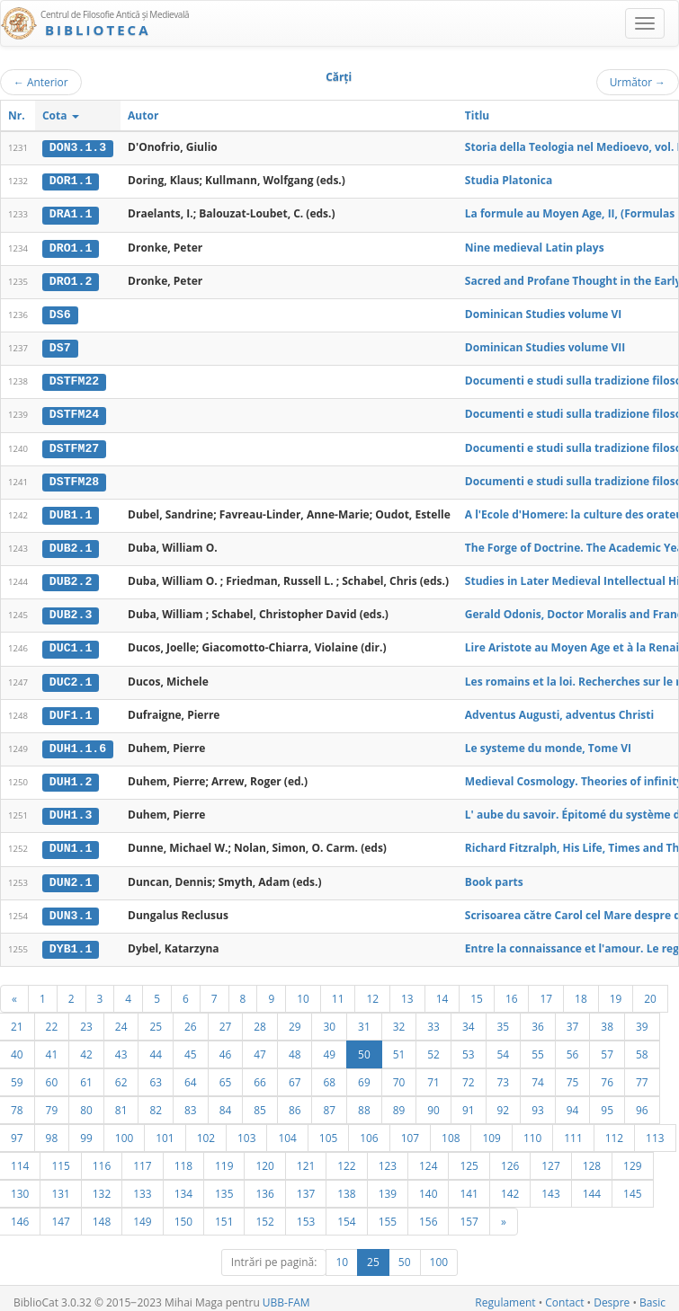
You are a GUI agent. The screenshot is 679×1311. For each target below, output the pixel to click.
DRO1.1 (70, 246)
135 (224, 1185)
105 (328, 1129)
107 (410, 1129)
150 (183, 1213)
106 (369, 1129)
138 (346, 1185)
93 (538, 1101)
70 (399, 1074)
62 (121, 1074)
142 (510, 1185)
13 (407, 990)
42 (86, 1046)
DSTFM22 (74, 379)
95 (607, 1101)
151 (224, 1213)
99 (86, 1129)
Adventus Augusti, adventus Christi (559, 708)
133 (142, 1185)
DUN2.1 (70, 874)
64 (190, 1074)
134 (183, 1185)
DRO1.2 (70, 279)
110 (532, 1129)
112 (614, 1129)
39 (642, 1018)
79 (52, 1101)
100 (124, 1129)
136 (264, 1185)
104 (287, 1129)
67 (295, 1074)
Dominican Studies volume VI (543, 312)
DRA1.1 (70, 214)
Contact (564, 1294)
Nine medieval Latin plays (534, 245)
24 (121, 1018)
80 (86, 1101)
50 (364, 1046)
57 (607, 1046)
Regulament (505, 1294)
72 (468, 1074)
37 (573, 1018)
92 (503, 1101)
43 (121, 1046)
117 (142, 1157)
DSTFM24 (74, 411)
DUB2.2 (70, 577)
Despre (612, 1294)
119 (224, 1157)
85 (260, 1101)
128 (592, 1157)
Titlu (477, 115)
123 (388, 1157)
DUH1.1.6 (77, 742)
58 (642, 1046)
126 (510, 1157)
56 (573, 1046)
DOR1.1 (70, 181)
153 (306, 1213)
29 (295, 1018)
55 (538, 1046)
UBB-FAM (286, 1294)
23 (86, 1018)
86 (295, 1101)
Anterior (40, 82)
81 (121, 1101)
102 (206, 1129)
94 (573, 1101)
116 (102, 1157)
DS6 (60, 313)
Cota (60, 115)
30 (329, 1018)
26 (190, 1018)
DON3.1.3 (77, 147)
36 (538, 1018)
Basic (652, 1294)
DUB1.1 (70, 511)
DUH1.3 (70, 809)
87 (329, 1101)
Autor (143, 115)
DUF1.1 (70, 709)
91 (468, 1101)
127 (550, 1157)
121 (306, 1157)
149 (142, 1213)
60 (52, 1074)
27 (225, 1018)
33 (433, 1018)
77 (642, 1074)
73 (503, 1074)
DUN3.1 (70, 907)
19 (616, 990)
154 (346, 1213)
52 (433, 1046)
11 (338, 990)
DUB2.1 (70, 544)
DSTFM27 (74, 445)
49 (329, 1046)
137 (306, 1185)
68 (329, 1074)
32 (399, 1018)
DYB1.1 (70, 941)
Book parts (494, 873)
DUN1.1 (70, 842)
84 (225, 1101)
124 (428, 1157)
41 (52, 1046)
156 (428, 1213)
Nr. (16, 115)
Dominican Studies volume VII (545, 345)
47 (260, 1046)
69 (364, 1074)
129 (632, 1157)
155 (388, 1213)
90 (433, 1101)
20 (650, 990)
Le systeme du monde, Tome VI (548, 741)
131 (60, 1185)
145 (632, 1185)
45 (190, 1046)
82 (155, 1101)
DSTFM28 (74, 478)
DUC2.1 (70, 677)
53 (468, 1046)
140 (428, 1185)
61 (86, 1074)
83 (190, 1101)
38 (607, 1018)
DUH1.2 (70, 775)
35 (503, 1018)
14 (442, 990)
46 (225, 1046)
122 (346, 1157)
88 (364, 1101)
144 (592, 1185)
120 (264, 1157)
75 (573, 1074)
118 (183, 1157)
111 (573, 1129)
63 (155, 1074)
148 (102, 1213)
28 (260, 1018)
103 (246, 1129)
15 (476, 990)
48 (295, 1046)
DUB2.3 (70, 610)
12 (372, 990)
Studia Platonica (508, 180)
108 (451, 1129)
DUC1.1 (70, 643)
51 (399, 1046)
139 (388, 1185)
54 (503, 1046)
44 (155, 1046)
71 (433, 1074)
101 (165, 1129)
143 (550, 1185)
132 (102, 1185)
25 (155, 1018)
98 (52, 1129)
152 (264, 1213)
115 (60, 1157)
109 (491, 1129)
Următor (638, 82)
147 (60, 1213)
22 (52, 1018)
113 (655, 1129)
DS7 (60, 346)
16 (511, 990)
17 (546, 990)
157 (469, 1213)
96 (642, 1101)
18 (581, 990)
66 (260, 1074)
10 (303, 990)
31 (364, 1018)
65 (225, 1074)
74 (538, 1074)
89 (399, 1101)
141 (469, 1185)
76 (607, 1074)
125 (469, 1157)
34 (468, 1018)
